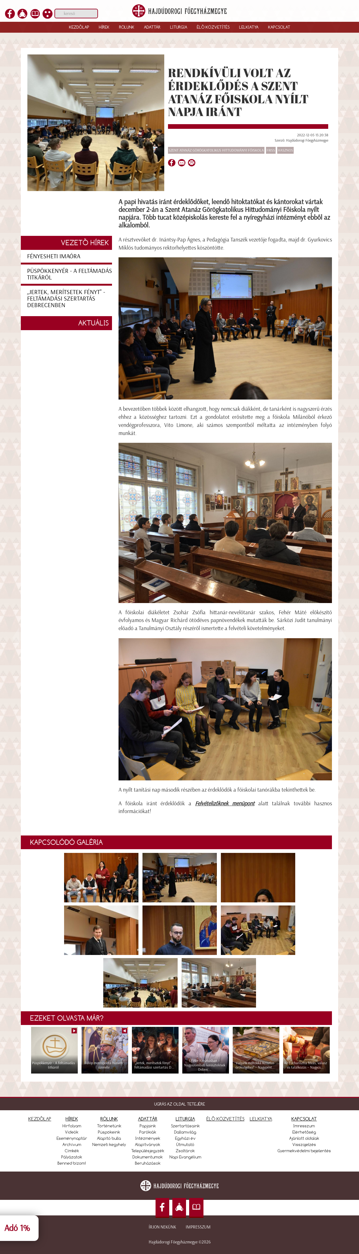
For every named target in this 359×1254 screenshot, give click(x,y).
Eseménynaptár (72, 1138)
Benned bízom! (72, 1163)
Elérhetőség (304, 1132)
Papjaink (148, 1125)
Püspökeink (109, 1132)
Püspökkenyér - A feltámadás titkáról (69, 274)
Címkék (72, 1150)
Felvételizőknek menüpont (224, 803)
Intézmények (147, 1138)
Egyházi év (185, 1138)
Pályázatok (71, 1156)
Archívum (72, 1144)
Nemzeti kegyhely (109, 1144)
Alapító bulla (109, 1138)
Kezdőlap (79, 27)
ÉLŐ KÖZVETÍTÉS (226, 1119)
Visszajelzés (304, 1144)
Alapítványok (147, 1144)
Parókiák (147, 1132)
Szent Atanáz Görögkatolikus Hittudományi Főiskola (216, 150)
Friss (271, 150)
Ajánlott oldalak (304, 1138)
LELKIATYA (261, 1119)
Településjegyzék (147, 1150)
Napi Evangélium (185, 1156)
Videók (71, 1132)
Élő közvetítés (213, 27)
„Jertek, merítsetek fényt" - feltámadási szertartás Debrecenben (66, 298)
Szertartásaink (185, 1125)
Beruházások (148, 1163)
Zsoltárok (185, 1150)
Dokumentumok (148, 1156)
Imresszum (304, 1125)
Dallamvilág (185, 1132)
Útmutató (185, 1144)
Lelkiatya (249, 27)
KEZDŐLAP (39, 1119)
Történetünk (109, 1125)
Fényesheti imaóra (53, 256)
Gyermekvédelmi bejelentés (304, 1150)
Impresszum (198, 1227)
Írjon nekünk (162, 1227)
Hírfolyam (72, 1125)
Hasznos (285, 150)
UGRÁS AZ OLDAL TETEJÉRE (179, 1104)
